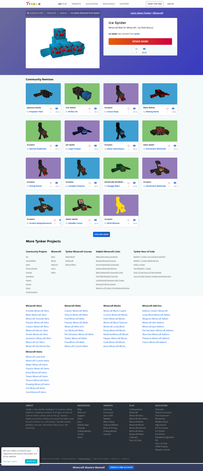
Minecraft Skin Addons (153, 323)
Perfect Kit (73, 112)
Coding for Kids (36, 13)
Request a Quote (162, 450)
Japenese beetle (34, 107)
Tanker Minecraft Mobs (76, 339)
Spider (137, 34)
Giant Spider (148, 145)
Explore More (101, 235)
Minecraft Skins (136, 416)
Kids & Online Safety (100, 460)
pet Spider (70, 145)
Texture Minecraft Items (37, 381)
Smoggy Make (113, 186)
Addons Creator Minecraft (155, 311)
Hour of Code (135, 441)
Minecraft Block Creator (114, 311)
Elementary (160, 419)
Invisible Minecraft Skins (37, 311)
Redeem (107, 419)
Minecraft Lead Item (35, 357)
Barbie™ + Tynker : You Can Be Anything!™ (150, 258)
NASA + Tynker (139, 265)
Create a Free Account (121, 467)
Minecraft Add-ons (137, 429)
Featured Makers (110, 426)
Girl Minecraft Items (35, 389)
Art (27, 258)
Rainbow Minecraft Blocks (115, 335)
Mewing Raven (152, 112)
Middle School (161, 422)
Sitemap (81, 429)
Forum (81, 435)
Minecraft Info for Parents (106, 285)
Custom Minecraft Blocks (115, 315)
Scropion (147, 182)
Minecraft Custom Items (37, 361)
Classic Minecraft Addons (154, 343)
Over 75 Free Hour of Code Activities (147, 273)
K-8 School (160, 435)
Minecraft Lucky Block (113, 327)
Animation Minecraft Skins (38, 339)
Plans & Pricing (110, 429)
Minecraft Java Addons (153, 327)
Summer (107, 435)
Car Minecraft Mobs (74, 331)
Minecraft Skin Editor (138, 419)
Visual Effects (31, 261)
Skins (53, 258)
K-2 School (160, 432)
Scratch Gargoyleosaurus (40, 224)
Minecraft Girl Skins (35, 343)
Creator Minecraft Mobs (76, 311)
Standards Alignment (164, 438)
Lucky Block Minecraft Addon (156, 315)
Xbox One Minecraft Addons (155, 335)
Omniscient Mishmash (156, 149)
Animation (30, 277)
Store (80, 438)
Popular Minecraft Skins (37, 323)
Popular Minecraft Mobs (76, 323)
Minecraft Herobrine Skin (38, 347)
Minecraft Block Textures (115, 323)
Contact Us (125, 460)
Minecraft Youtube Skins (37, 319)
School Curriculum (163, 413)
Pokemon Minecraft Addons (155, 339)
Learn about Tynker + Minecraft (147, 13)
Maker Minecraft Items (37, 365)
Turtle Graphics (31, 293)
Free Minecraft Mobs (75, 343)
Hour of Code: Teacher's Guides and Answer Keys (152, 277)
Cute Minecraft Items (36, 393)
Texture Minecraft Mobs (76, 315)
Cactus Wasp (112, 112)
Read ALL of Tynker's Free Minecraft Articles (112, 289)
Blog (80, 410)
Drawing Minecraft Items (38, 385)
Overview (107, 410)
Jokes (28, 265)
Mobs (53, 273)
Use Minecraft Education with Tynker (110, 281)
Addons (63, 13)
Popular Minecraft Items (37, 369)
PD (156, 441)
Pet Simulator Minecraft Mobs (79, 335)
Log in (170, 4)
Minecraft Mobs (136, 422)
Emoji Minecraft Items (36, 373)
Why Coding (108, 422)
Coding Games (135, 410)
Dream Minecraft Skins (37, 335)
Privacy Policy (84, 460)
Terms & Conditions (68, 460)
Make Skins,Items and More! (107, 258)
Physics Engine (31, 269)
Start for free (155, 4)
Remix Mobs (140, 41)
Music (28, 289)
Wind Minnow (113, 224)
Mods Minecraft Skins (36, 315)
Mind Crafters (70, 265)
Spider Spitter (72, 220)
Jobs (79, 422)
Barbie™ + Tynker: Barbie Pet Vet (146, 261)
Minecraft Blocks (136, 426)
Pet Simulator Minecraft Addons (157, 331)
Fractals (29, 273)
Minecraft (51, 13)
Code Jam (133, 438)
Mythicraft (69, 261)
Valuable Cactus (75, 224)
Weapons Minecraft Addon (155, 319)
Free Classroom (162, 416)
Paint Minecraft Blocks (114, 319)
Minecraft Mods (136, 435)
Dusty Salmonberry (115, 149)
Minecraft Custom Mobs (76, 347)
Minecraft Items (136, 432)
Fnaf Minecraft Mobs (75, 319)
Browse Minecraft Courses (106, 261)
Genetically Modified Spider (114, 182)
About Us (82, 413)
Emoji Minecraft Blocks (114, 331)
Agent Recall (70, 258)
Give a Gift (108, 416)
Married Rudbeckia (37, 149)
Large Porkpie (74, 149)
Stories (28, 285)
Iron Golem (71, 107)
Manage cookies (10, 461)
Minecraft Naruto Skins (37, 331)
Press (80, 419)
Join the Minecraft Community (107, 265)
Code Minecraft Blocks (114, 343)
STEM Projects (161, 447)
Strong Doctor (35, 186)
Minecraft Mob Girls (74, 327)
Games (28, 281)
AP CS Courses (161, 429)
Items (53, 269)
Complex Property (76, 186)
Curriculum (108, 413)
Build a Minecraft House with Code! (109, 273)
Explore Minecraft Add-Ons (106, 269)
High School (160, 426)
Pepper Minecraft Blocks (115, 339)
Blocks (53, 261)
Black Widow (149, 107)
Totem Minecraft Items (37, 377)
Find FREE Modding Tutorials (107, 277)
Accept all (31, 461)
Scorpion (108, 107)
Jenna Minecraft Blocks (114, 347)
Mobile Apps (83, 426)
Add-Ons (54, 265)
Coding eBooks (84, 432)
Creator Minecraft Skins (37, 327)
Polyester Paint (36, 112)
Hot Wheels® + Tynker (142, 269)
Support (81, 416)
